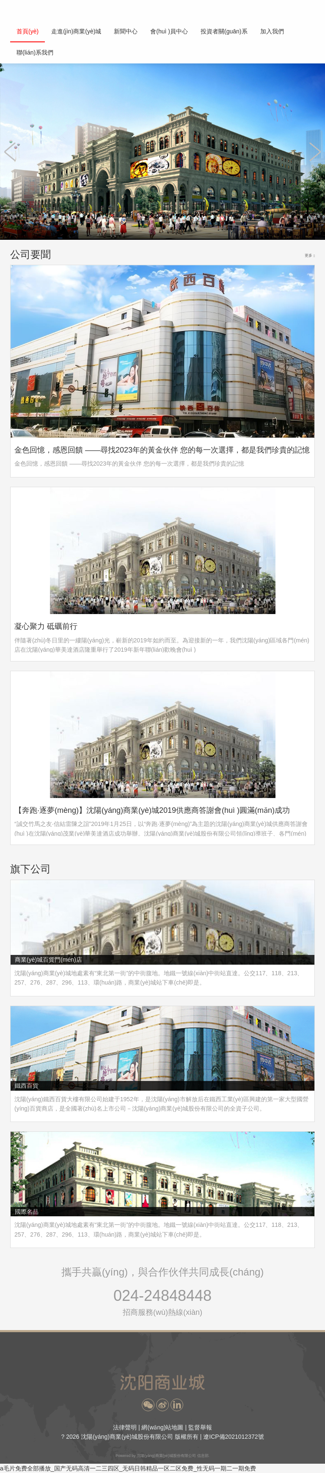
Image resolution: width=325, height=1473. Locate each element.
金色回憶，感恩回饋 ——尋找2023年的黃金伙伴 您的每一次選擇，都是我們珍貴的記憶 (162, 450)
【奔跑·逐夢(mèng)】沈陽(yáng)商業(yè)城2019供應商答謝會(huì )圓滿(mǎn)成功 (152, 810)
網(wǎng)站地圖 (162, 1427)
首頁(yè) (28, 31)
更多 (310, 255)
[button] (148, 1405)
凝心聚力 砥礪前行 (45, 626)
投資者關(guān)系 (224, 31)
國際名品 (27, 1211)
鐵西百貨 (27, 1085)
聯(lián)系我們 (35, 52)
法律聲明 (125, 1427)
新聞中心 (126, 31)
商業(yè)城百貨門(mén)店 (48, 959)
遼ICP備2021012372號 (233, 1436)
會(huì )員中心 (169, 31)
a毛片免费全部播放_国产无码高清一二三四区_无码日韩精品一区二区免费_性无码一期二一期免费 (128, 1468)
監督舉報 (200, 1427)
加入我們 (272, 31)
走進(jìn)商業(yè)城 (76, 31)
